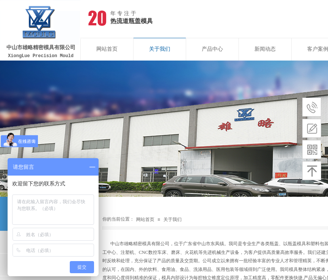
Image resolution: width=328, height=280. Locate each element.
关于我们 (159, 49)
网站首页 (107, 49)
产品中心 (212, 49)
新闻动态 (265, 49)
